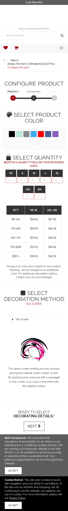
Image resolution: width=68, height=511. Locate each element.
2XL (28, 189)
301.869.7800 (35, 2)
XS (11, 173)
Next (34, 426)
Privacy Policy (17, 498)
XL (57, 173)
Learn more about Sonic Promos (34, 28)
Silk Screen (22, 319)
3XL (40, 189)
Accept (13, 470)
